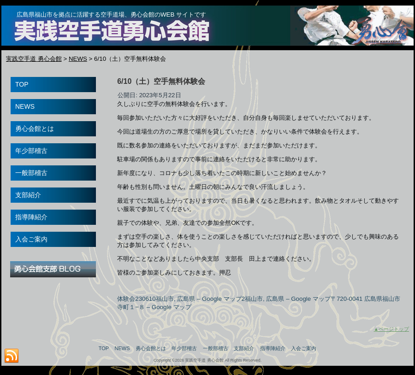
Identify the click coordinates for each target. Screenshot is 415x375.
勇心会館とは (151, 348)
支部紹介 (244, 348)
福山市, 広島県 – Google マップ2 (200, 298)
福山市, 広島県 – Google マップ (288, 298)
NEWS (122, 348)
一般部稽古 (215, 348)
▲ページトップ (391, 329)
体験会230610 (136, 298)
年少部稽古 (184, 348)
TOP (104, 348)
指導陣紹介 (272, 348)
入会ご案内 (303, 348)
